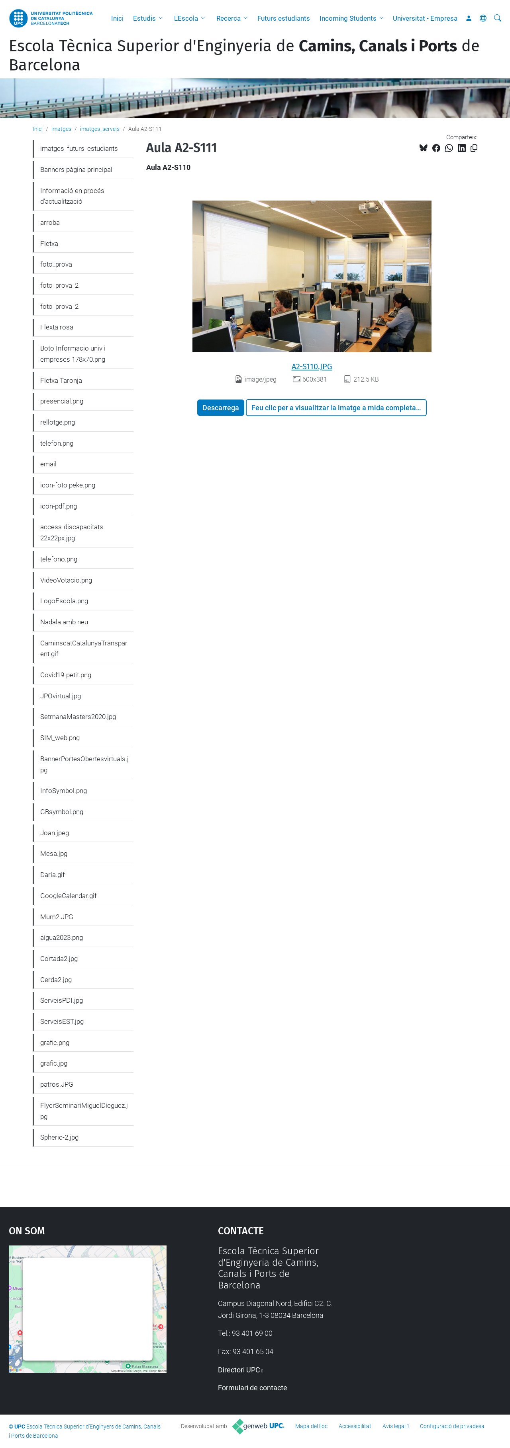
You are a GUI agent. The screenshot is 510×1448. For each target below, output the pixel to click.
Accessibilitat (355, 1426)
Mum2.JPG (56, 917)
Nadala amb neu (64, 622)
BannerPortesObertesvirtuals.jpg (84, 764)
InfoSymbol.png (63, 791)
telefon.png (56, 443)
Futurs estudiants (283, 18)
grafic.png (54, 1043)
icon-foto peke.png (67, 485)
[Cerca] (497, 18)
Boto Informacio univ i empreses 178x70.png (73, 353)
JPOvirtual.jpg (60, 696)
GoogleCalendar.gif (68, 896)
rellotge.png (57, 422)
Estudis (144, 18)
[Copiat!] (474, 148)
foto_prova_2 (59, 285)
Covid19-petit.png (65, 675)
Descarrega (220, 407)
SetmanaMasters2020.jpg (78, 717)
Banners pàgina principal (76, 169)
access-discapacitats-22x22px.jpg (72, 532)
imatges (61, 129)
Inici (117, 18)
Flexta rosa (56, 327)
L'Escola (186, 18)
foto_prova (56, 264)
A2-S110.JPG (312, 366)
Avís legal (394, 1426)
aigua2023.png (61, 937)
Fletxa (49, 244)
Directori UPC (239, 1370)
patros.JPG (56, 1084)
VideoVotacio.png (66, 580)
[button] (162, 18)
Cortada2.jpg (59, 959)
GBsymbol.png (61, 812)
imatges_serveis (100, 129)
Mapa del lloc (311, 1426)
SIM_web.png (60, 738)
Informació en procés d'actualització (72, 196)
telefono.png (58, 559)
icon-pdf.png (58, 506)
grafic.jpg (53, 1063)
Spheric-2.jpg (59, 1137)
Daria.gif (52, 875)
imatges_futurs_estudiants (79, 148)
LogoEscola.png (64, 601)
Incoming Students (348, 18)
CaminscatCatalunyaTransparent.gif (84, 648)
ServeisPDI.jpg (61, 1000)
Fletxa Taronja (61, 380)
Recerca (228, 18)
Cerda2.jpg (56, 980)
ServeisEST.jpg (62, 1021)
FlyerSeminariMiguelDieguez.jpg (84, 1111)
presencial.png (61, 401)
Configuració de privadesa (452, 1426)
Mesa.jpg (53, 853)
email (48, 464)
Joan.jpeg (54, 833)
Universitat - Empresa (425, 18)
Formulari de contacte (252, 1388)
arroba (50, 222)
